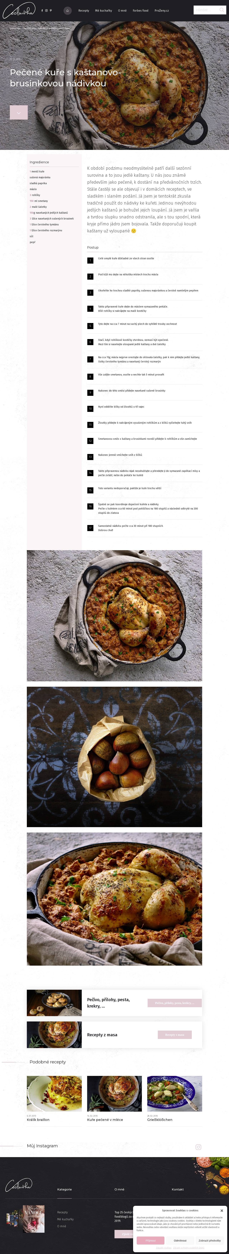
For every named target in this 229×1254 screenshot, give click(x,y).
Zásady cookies (163, 1248)
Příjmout (151, 1240)
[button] (222, 1210)
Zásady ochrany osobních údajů (188, 1248)
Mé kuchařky (103, 10)
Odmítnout (180, 1240)
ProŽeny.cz (162, 10)
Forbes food (140, 10)
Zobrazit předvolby (210, 1240)
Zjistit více (128, 1234)
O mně (122, 10)
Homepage (15, 28)
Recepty (83, 10)
